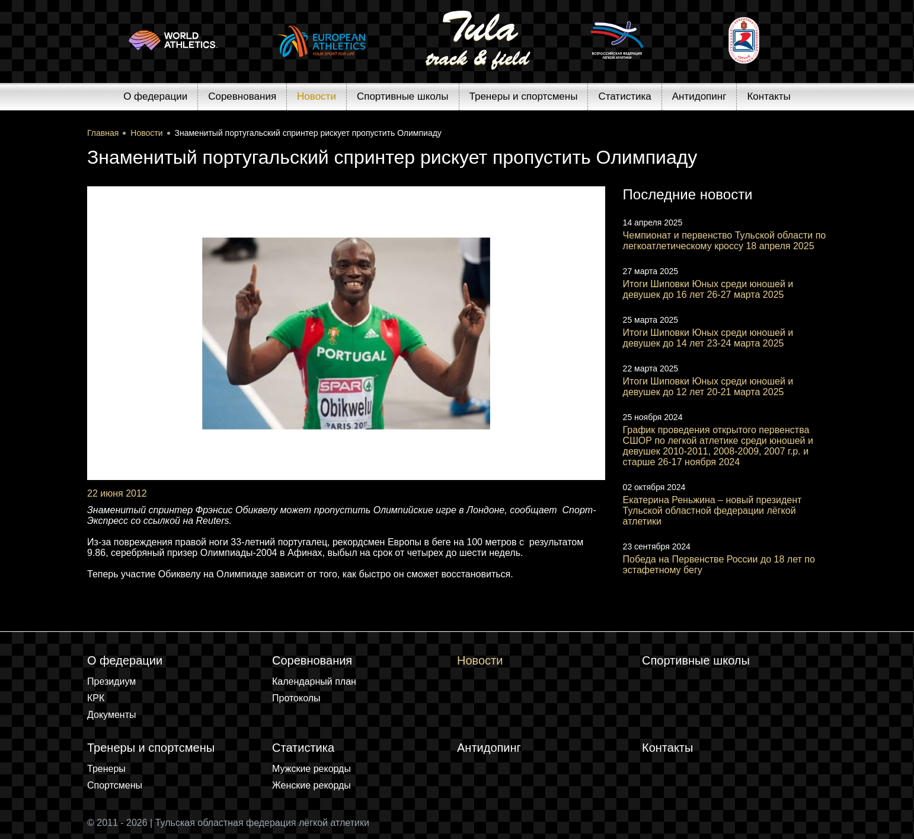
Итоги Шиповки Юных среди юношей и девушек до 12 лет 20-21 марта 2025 (708, 386)
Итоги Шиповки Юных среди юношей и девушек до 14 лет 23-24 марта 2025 (708, 338)
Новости (316, 96)
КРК (95, 698)
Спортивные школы (403, 96)
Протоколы (296, 698)
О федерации (155, 96)
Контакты (768, 96)
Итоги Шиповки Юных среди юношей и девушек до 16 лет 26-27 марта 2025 (708, 289)
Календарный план (314, 681)
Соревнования (242, 96)
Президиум (111, 681)
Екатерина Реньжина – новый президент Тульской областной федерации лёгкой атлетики (712, 510)
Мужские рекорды (311, 769)
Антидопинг (699, 96)
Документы (111, 715)
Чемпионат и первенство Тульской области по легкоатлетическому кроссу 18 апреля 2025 (724, 240)
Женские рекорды (311, 785)
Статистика (624, 96)
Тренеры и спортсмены (523, 96)
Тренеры (106, 769)
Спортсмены (114, 785)
